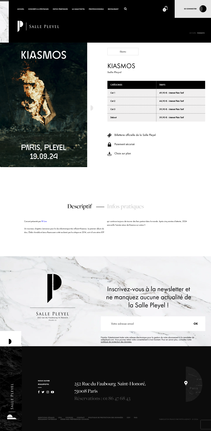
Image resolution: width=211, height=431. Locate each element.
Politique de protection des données (105, 417)
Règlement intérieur (47, 419)
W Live (44, 221)
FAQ (135, 417)
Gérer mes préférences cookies (74, 419)
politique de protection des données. (116, 341)
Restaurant (113, 9)
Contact (81, 417)
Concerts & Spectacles (38, 9)
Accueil (20, 9)
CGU (60, 417)
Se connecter (190, 9)
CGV (128, 417)
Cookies (69, 417)
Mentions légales (46, 417)
